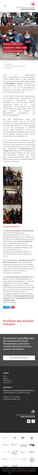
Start (4, 62)
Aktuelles (8, 64)
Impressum (7, 382)
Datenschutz (7, 380)
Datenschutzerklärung (22, 473)
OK (13, 473)
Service (5, 378)
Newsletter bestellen (19, 358)
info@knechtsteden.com (11, 399)
